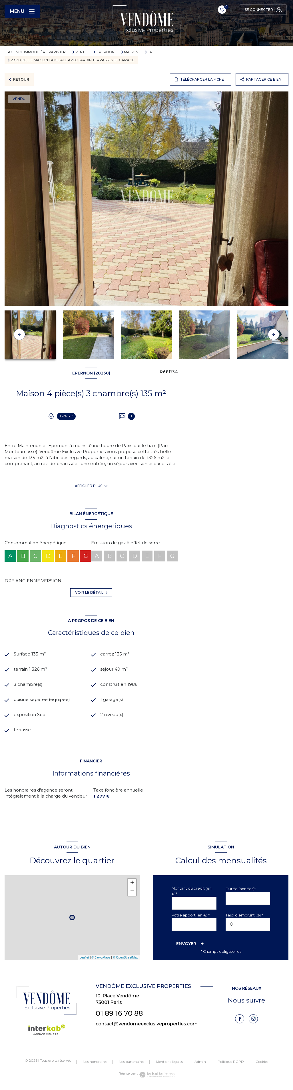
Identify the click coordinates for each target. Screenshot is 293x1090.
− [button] (132, 892)
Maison (131, 52)
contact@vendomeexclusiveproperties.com (147, 1024)
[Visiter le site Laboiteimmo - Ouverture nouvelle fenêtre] (156, 1075)
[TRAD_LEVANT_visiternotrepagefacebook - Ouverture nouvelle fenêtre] (239, 1018)
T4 (150, 52)
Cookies (262, 1062)
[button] (273, 334)
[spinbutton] (248, 924)
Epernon (106, 52)
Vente (81, 52)
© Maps (101, 957)
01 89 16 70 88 (119, 1013)
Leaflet (84, 957)
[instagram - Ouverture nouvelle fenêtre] (253, 1018)
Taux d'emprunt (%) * (244, 915)
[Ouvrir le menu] (22, 11)
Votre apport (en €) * (191, 915)
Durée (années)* (241, 889)
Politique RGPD (231, 1062)
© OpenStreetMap (125, 957)
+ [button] (132, 883)
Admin (200, 1062)
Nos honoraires (95, 1062)
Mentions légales (169, 1062)
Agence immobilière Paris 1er (37, 52)
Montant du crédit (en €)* (192, 891)
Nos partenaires (131, 1062)
